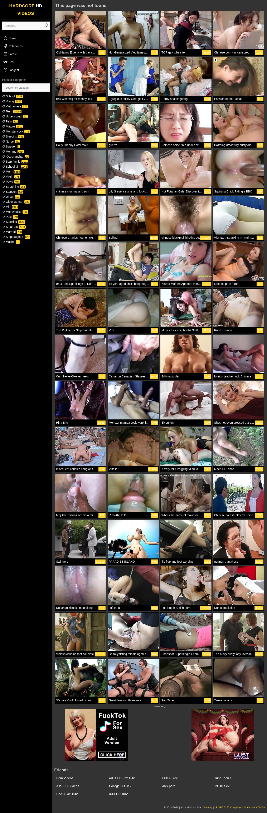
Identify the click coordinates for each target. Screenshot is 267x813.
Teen (11, 111)
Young (12, 101)
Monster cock (16, 131)
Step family (15, 161)
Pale (10, 216)
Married (12, 231)
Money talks (15, 211)
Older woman (16, 201)
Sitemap (207, 807)
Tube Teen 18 (223, 778)
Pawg (11, 181)
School (12, 96)
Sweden (11, 146)
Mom (11, 171)
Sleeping (13, 136)
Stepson (12, 191)
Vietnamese (15, 106)
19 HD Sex (222, 786)
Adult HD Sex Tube (122, 778)
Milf (10, 206)
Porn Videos (64, 778)
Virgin (11, 176)
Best (8, 62)
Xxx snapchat (15, 156)
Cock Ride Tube (67, 794)
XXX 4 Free (170, 778)
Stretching (14, 186)
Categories (13, 46)
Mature (12, 126)
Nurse (11, 141)
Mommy (13, 151)
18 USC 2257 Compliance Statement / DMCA (239, 807)
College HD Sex (120, 786)
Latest (9, 54)
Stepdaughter (16, 236)
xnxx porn (168, 786)
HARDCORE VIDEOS (25, 9)
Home (9, 38)
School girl (15, 166)
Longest (11, 70)
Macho (11, 241)
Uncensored (15, 116)
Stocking (13, 221)
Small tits (14, 226)
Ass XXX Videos (67, 786)
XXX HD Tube (118, 794)
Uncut (11, 196)
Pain (10, 121)
